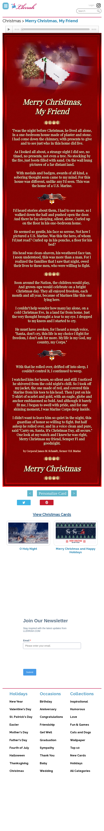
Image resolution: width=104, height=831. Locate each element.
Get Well (46, 732)
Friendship (47, 724)
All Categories (80, 771)
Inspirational (79, 701)
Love (73, 717)
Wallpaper (77, 740)
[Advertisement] (52, 583)
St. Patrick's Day (20, 717)
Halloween (17, 755)
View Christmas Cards (52, 514)
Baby (43, 763)
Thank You (47, 755)
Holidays (76, 763)
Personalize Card (52, 493)
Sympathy (47, 747)
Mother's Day (18, 732)
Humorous (77, 709)
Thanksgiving (18, 763)
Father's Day (18, 740)
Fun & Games (79, 724)
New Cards (78, 755)
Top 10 (75, 747)
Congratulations (51, 717)
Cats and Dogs (80, 732)
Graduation (48, 740)
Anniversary (48, 709)
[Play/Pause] (9, 29)
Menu (6, 6)
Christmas (16, 771)
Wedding (46, 771)
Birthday (46, 701)
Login (91, 5)
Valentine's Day (20, 709)
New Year (16, 701)
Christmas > (14, 20)
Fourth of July (19, 747)
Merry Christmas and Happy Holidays (75, 550)
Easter (14, 724)
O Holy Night (28, 548)
